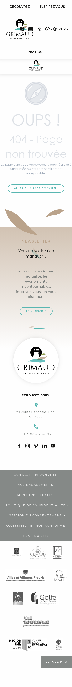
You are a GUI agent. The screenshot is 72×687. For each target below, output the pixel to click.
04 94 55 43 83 (36, 434)
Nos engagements (35, 485)
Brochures (46, 474)
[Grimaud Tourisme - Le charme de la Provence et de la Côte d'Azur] (36, 66)
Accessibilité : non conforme (35, 525)
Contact (22, 474)
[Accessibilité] (39, 29)
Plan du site (36, 536)
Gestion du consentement (35, 515)
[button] (54, 29)
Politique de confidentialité (35, 505)
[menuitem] (20, 7)
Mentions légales (35, 495)
